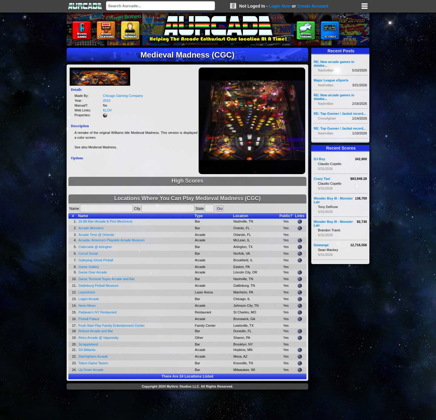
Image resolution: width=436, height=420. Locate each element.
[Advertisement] (187, 405)
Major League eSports (331, 80)
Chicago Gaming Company (123, 96)
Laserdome (86, 292)
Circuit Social (88, 253)
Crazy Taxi (322, 178)
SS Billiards (86, 350)
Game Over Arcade (92, 272)
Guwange (321, 245)
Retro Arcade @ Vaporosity (98, 337)
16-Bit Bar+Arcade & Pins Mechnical (105, 221)
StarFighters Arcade (93, 356)
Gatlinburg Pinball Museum (98, 285)
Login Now (280, 6)
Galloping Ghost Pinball (95, 260)
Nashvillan (325, 70)
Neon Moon (87, 305)
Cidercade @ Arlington (95, 247)
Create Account (312, 6)
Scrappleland (88, 344)
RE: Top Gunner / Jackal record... (340, 113)
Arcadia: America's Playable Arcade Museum (111, 240)
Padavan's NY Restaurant (97, 312)
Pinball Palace (89, 319)
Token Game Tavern (93, 363)
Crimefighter (327, 118)
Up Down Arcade (91, 370)
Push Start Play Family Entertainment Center (111, 325)
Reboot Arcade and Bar (95, 331)
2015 (106, 100)
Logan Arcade (88, 299)
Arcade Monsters (91, 228)
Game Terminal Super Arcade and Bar (106, 279)
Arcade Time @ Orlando (96, 234)
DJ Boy (319, 159)
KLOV (107, 110)
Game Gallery (88, 267)
